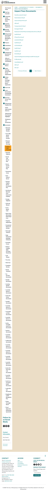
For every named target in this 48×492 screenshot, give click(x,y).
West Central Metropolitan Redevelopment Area (8, 216)
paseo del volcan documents (8, 297)
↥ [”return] (45, 456)
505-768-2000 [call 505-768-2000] (10, 475)
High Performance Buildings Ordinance (8, 237)
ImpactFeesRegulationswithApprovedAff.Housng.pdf (26, 56)
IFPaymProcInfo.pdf (19, 37)
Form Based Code (7, 209)
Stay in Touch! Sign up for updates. (39, 470)
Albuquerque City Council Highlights (8, 115)
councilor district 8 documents (8, 364)
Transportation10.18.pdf (20, 26)
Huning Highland (8, 200)
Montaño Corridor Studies (8, 129)
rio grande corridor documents (8, 313)
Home (16, 7)
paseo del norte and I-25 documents (8, 370)
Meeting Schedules (7, 30)
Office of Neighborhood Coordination (8, 60)
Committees (8, 45)
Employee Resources (22, 465)
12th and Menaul (8, 204)
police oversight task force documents (8, 325)
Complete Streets (8, 266)
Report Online (5, 476)
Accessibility (21, 463)
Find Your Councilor (7, 13)
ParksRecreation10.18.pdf (20, 15)
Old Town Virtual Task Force (8, 99)
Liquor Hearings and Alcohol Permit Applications (8, 71)
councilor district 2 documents (8, 346)
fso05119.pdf (17, 48)
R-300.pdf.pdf (17, 59)
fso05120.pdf (17, 34)
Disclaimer (20, 462)
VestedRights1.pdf (18, 62)
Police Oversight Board (8, 403)
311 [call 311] (5, 475)
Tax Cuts (8, 260)
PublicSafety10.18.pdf (19, 17)
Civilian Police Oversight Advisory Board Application (7, 81)
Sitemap (20, 466)
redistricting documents (8, 341)
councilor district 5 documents (8, 307)
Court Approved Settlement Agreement (8, 409)
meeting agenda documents (8, 286)
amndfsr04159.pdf (18, 40)
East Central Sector (8, 177)
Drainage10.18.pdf (18, 28)
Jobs (19, 460)
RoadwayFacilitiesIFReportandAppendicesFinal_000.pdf (27, 31)
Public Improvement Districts (8, 109)
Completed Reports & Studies (8, 227)
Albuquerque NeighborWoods (8, 104)
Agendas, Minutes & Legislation (7, 25)
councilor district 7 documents (8, 377)
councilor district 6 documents (8, 352)
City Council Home (8, 8)
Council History (7, 65)
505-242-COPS (8, 481)
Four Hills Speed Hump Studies (8, 136)
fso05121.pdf (17, 51)
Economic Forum (8, 243)
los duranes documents (8, 275)
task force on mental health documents (8, 383)
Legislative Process (7, 49)
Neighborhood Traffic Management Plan (8, 396)
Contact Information (6, 433)
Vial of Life (7, 87)
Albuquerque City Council (26, 7)
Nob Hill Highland (8, 153)
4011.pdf (16, 67)
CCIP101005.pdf (18, 45)
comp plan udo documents (8, 390)
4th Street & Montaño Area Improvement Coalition (8, 193)
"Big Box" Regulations (8, 221)
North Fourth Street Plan (7, 166)
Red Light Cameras (8, 231)
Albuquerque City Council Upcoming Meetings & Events (8, 37)
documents (39, 7)
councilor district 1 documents (8, 291)
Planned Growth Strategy (8, 142)
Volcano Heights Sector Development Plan (8, 184)
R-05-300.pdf (17, 53)
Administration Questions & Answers (8, 54)
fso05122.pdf (17, 42)
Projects (7, 42)
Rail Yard (8, 262)
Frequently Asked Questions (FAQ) (7, 19)
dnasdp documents (8, 280)
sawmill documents (8, 302)
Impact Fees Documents (8, 148)
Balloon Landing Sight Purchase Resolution (8, 249)
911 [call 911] (9, 478)
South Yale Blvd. (8, 270)
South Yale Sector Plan (7, 159)
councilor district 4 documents (8, 336)
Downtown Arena (8, 172)
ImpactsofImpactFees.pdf (20, 20)
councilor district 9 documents (8, 358)
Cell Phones (7, 256)
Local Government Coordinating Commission (8, 92)
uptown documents (8, 331)
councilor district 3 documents (8, 319)
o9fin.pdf (16, 23)
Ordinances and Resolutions (8, 121)
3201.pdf (16, 65)
